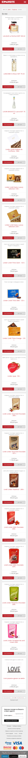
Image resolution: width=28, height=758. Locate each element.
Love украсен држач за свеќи (14, 678)
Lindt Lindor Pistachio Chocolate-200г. (14, 603)
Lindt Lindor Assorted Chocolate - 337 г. (14, 452)
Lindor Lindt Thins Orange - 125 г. (14, 339)
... (24, 697)
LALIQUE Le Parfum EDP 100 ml (14, 36)
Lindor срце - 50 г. (14, 376)
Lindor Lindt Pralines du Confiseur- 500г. (14, 150)
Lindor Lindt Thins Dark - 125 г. (14, 263)
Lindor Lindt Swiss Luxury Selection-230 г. (14, 226)
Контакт (20, 733)
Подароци (14, 9)
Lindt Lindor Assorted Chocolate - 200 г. (14, 414)
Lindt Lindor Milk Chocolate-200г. (14, 528)
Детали (20, 49)
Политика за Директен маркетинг (14, 738)
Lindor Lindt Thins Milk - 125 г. (14, 300)
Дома (9, 9)
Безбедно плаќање (17, 726)
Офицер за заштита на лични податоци (14, 731)
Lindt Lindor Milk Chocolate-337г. (14, 566)
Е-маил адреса (8, 715)
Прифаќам (5, 756)
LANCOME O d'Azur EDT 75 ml (14, 74)
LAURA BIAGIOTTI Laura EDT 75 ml (14, 112)
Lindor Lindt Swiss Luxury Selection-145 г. (14, 188)
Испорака (9, 726)
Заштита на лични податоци (14, 728)
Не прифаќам (13, 756)
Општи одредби (9, 733)
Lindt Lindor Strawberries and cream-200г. (14, 641)
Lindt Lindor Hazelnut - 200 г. (14, 489)
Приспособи (22, 756)
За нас (15, 733)
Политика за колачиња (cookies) (14, 735)
